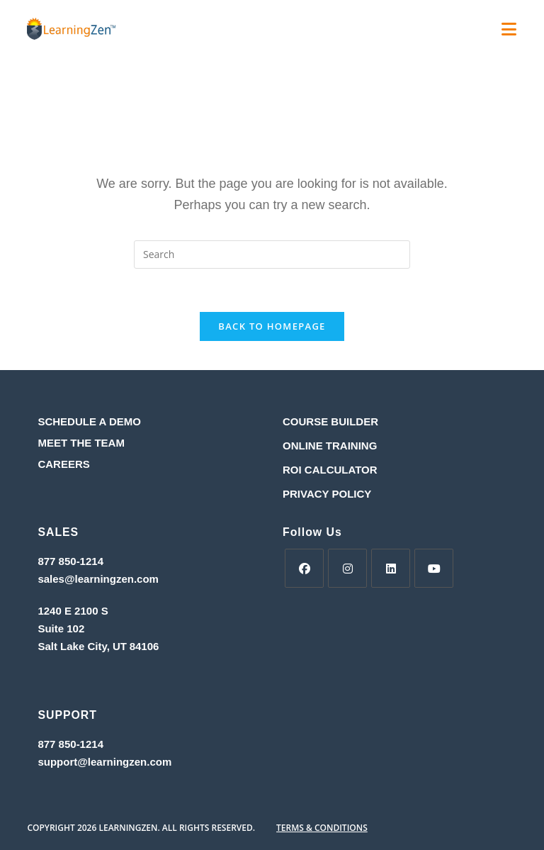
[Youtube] (433, 568)
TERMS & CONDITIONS (322, 828)
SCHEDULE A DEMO (89, 421)
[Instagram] (347, 568)
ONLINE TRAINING (330, 446)
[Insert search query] (272, 254)
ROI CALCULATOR (330, 470)
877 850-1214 (70, 561)
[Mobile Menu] (509, 32)
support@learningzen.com (104, 762)
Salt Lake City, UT (82, 646)
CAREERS (63, 464)
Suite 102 (61, 628)
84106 (144, 646)
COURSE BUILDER (330, 421)
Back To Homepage (271, 326)
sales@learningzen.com (98, 579)
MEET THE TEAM (81, 443)
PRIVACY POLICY (327, 494)
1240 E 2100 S (74, 611)
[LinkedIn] (390, 568)
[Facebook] (304, 568)
